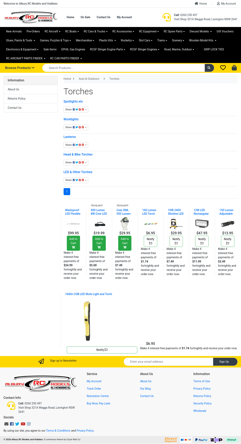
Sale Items (50, 49)
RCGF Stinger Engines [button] (143, 49)
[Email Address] (168, 362)
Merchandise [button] (84, 40)
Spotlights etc (73, 101)
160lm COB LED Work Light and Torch (88, 294)
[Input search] (123, 68)
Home (201, 3)
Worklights (71, 119)
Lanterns (70, 137)
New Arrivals (14, 31)
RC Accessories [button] (122, 31)
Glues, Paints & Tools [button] (19, 40)
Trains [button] (161, 40)
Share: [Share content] (75, 109)
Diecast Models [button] (200, 31)
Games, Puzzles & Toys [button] (54, 40)
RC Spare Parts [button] (173, 31)
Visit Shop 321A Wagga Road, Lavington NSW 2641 (206, 19)
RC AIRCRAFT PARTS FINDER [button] (24, 58)
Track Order (94, 388)
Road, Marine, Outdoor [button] (178, 49)
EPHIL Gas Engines (73, 49)
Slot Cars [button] (144, 40)
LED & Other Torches (78, 172)
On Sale (85, 17)
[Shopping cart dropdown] (235, 68)
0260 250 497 (185, 15)
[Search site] (209, 68)
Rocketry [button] (126, 40)
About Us (13, 89)
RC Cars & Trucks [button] (94, 31)
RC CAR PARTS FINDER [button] (65, 58)
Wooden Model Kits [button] (201, 40)
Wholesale (199, 410)
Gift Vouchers (225, 31)
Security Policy (202, 403)
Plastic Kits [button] (106, 40)
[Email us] (6, 424)
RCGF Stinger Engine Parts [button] (106, 49)
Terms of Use (201, 381)
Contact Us (103, 17)
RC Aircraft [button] (51, 31)
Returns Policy (17, 98)
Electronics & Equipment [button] (21, 49)
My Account (226, 3)
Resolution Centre (98, 396)
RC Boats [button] (71, 31)
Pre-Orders (33, 31)
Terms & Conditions (58, 430)
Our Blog (145, 388)
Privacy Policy (202, 388)
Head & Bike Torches (78, 154)
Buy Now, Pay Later (98, 403)
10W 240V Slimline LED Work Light (176, 214)
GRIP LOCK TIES (214, 49)
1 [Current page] (67, 191)
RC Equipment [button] (148, 31)
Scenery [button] (177, 40)
